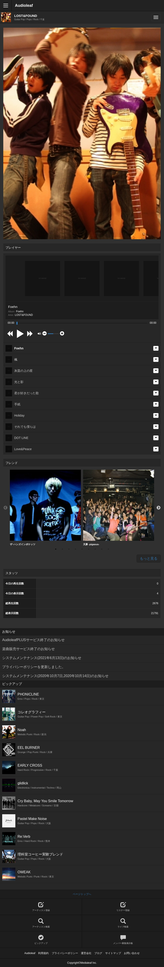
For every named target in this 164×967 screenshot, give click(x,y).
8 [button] (102, 549)
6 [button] (88, 549)
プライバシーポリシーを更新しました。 (33, 667)
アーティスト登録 (41, 906)
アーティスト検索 (41, 923)
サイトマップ (113, 953)
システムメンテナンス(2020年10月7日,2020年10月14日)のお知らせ (55, 676)
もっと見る (148, 558)
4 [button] (75, 549)
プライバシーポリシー (65, 953)
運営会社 (86, 953)
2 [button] (62, 549)
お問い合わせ (132, 953)
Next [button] (158, 508)
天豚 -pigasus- (118, 508)
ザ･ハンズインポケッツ (45, 508)
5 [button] (82, 549)
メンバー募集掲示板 (123, 939)
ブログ (98, 953)
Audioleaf (24, 5)
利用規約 (43, 953)
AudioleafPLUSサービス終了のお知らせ (33, 640)
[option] (45, 508)
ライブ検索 (123, 923)
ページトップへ (82, 894)
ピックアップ (41, 939)
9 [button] (108, 549)
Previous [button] (5, 508)
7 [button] (95, 549)
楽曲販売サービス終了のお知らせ (28, 649)
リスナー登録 (123, 906)
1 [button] (55, 549)
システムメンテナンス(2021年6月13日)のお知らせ (41, 658)
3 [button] (69, 549)
